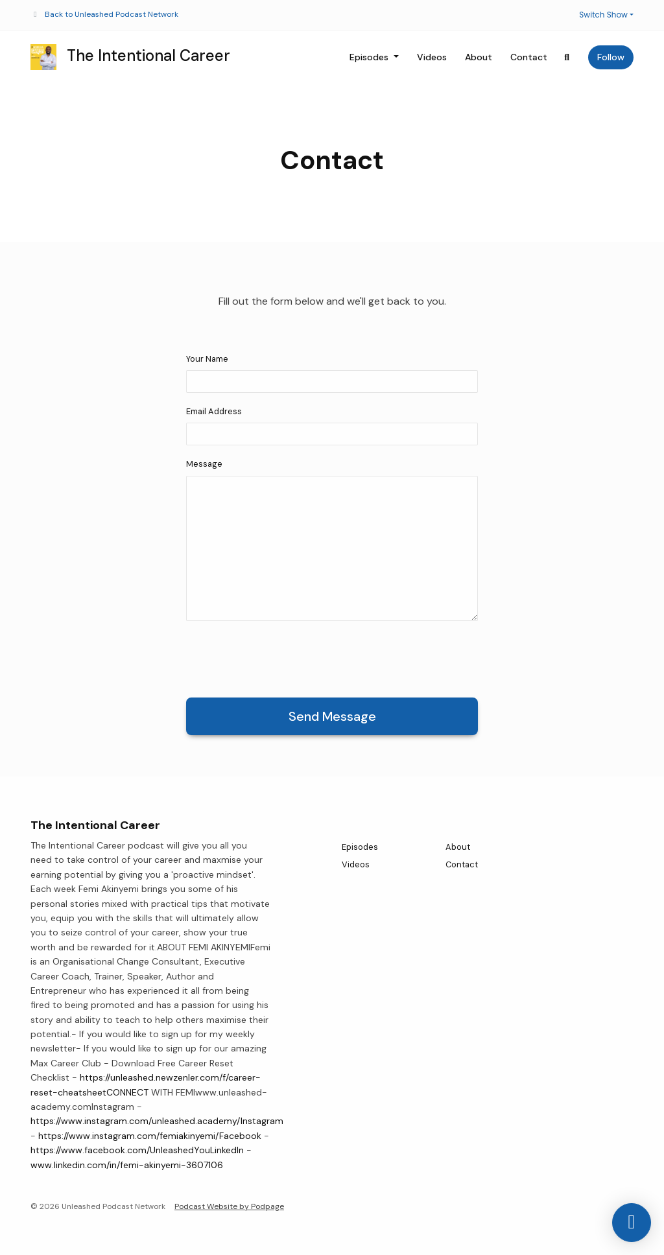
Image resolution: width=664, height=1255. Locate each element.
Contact (528, 57)
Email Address (214, 411)
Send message (332, 716)
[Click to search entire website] (567, 57)
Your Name (207, 358)
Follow (610, 57)
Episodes (370, 57)
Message (204, 463)
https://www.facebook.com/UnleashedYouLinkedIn (137, 1150)
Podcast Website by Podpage (229, 1206)
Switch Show (603, 14)
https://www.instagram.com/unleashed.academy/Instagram (156, 1121)
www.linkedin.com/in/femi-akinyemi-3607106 (126, 1165)
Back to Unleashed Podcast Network (111, 14)
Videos (432, 57)
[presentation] (284, 656)
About (478, 57)
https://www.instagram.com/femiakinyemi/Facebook (149, 1136)
